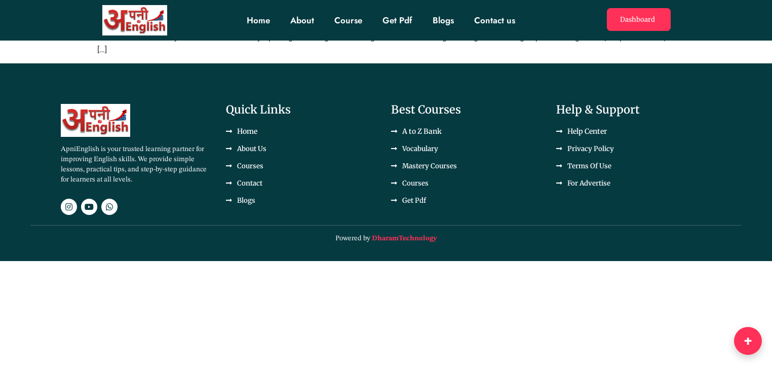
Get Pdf (397, 20)
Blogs (443, 20)
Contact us (494, 20)
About (302, 20)
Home (258, 20)
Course (348, 20)
